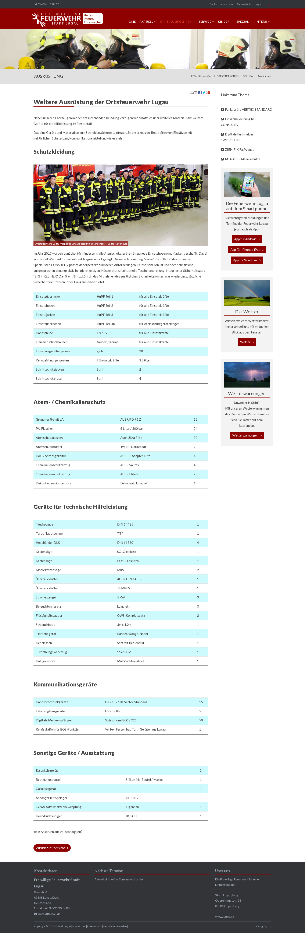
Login (258, 4)
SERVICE (204, 21)
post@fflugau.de (49, 914)
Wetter (245, 342)
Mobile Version (269, 4)
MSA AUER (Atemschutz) (242, 159)
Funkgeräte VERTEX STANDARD (248, 109)
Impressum (227, 4)
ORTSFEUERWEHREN (176, 21)
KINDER (224, 21)
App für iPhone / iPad (245, 249)
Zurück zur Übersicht (50, 848)
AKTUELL (146, 21)
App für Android (245, 239)
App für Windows (245, 260)
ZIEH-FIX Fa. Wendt (239, 149)
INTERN (261, 21)
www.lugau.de (224, 916)
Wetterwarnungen (245, 435)
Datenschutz (244, 4)
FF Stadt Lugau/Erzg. (202, 76)
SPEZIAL (242, 21)
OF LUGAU (248, 76)
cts (269, 926)
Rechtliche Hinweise (115, 926)
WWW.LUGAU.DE (48, 4)
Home (131, 21)
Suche (213, 4)
